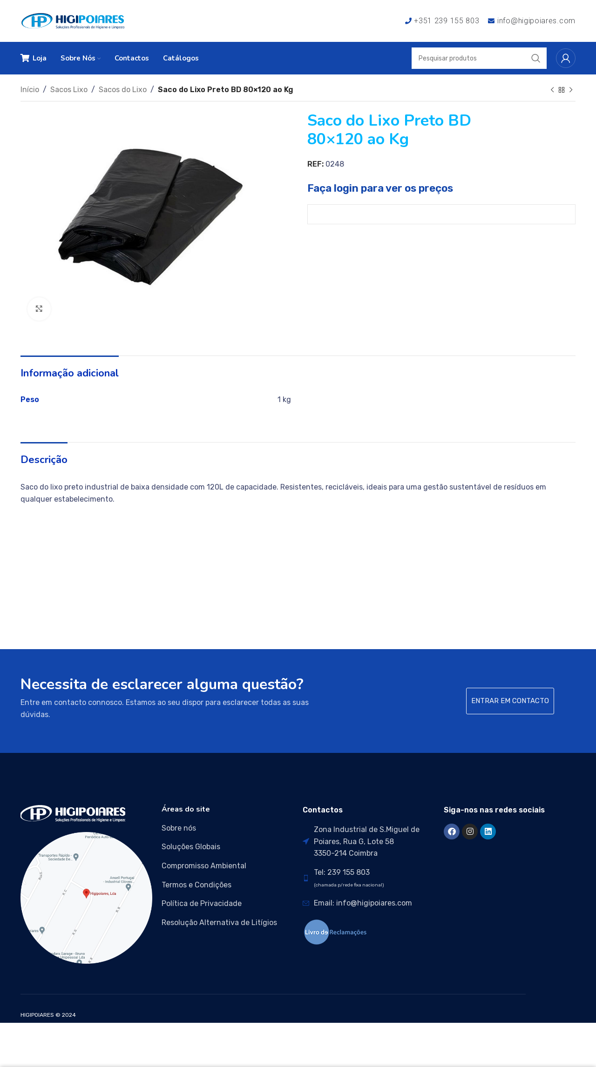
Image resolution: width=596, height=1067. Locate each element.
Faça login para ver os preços (380, 188)
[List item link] (227, 828)
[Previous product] (552, 90)
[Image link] (72, 813)
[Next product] (571, 90)
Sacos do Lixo (123, 89)
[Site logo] (72, 20)
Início (29, 89)
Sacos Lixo (69, 89)
